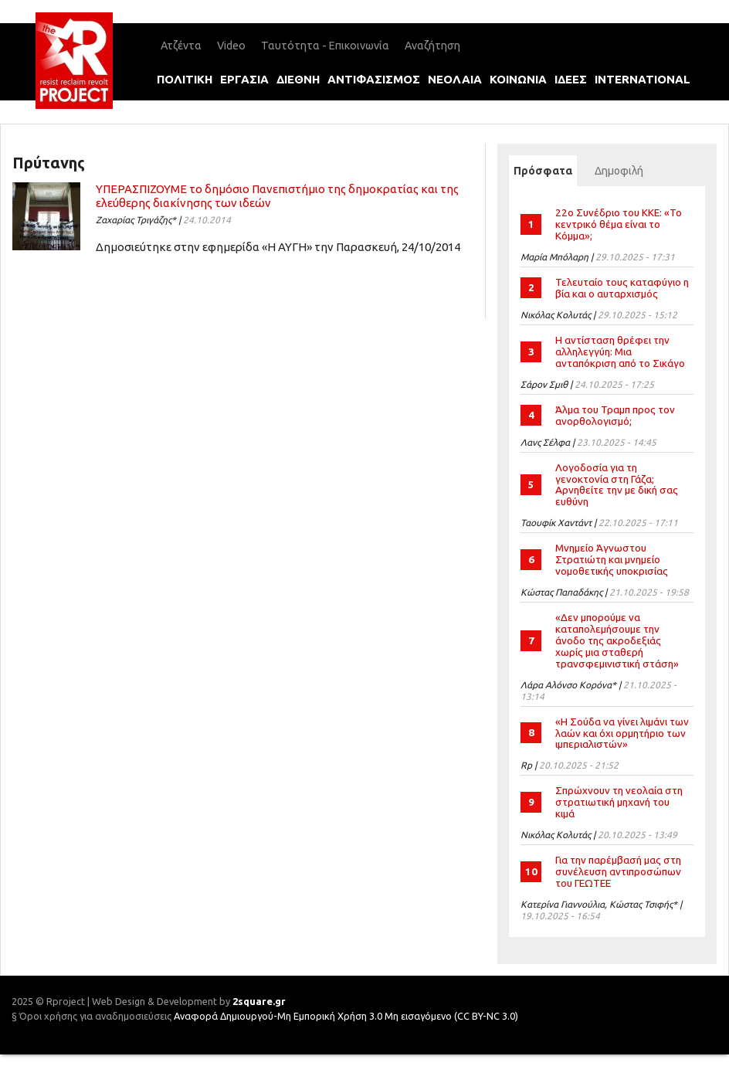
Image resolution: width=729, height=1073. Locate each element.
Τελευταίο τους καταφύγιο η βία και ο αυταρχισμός (622, 288)
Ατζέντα (181, 45)
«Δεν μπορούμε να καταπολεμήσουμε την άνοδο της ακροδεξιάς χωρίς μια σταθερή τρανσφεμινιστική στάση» (617, 640)
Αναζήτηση (432, 45)
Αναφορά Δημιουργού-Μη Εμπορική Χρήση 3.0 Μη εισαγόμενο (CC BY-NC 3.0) (346, 1015)
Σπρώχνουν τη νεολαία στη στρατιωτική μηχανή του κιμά (619, 802)
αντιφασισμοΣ (373, 79)
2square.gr (259, 1001)
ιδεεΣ (570, 79)
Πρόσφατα (545, 170)
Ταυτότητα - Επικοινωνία (325, 45)
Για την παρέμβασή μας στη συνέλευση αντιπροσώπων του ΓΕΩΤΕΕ (618, 871)
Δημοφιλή (619, 171)
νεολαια (455, 79)
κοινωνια (518, 79)
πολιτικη (184, 79)
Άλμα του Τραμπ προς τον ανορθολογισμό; (615, 415)
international (642, 79)
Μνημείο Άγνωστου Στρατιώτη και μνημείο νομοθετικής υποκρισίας (611, 559)
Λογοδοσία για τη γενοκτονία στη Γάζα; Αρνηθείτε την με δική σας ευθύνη (616, 484)
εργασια (244, 79)
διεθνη (298, 79)
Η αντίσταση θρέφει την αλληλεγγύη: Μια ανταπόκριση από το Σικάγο (620, 351)
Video (231, 45)
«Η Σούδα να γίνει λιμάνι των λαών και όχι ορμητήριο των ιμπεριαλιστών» (622, 733)
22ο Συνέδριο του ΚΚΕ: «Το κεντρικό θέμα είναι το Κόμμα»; (618, 224)
